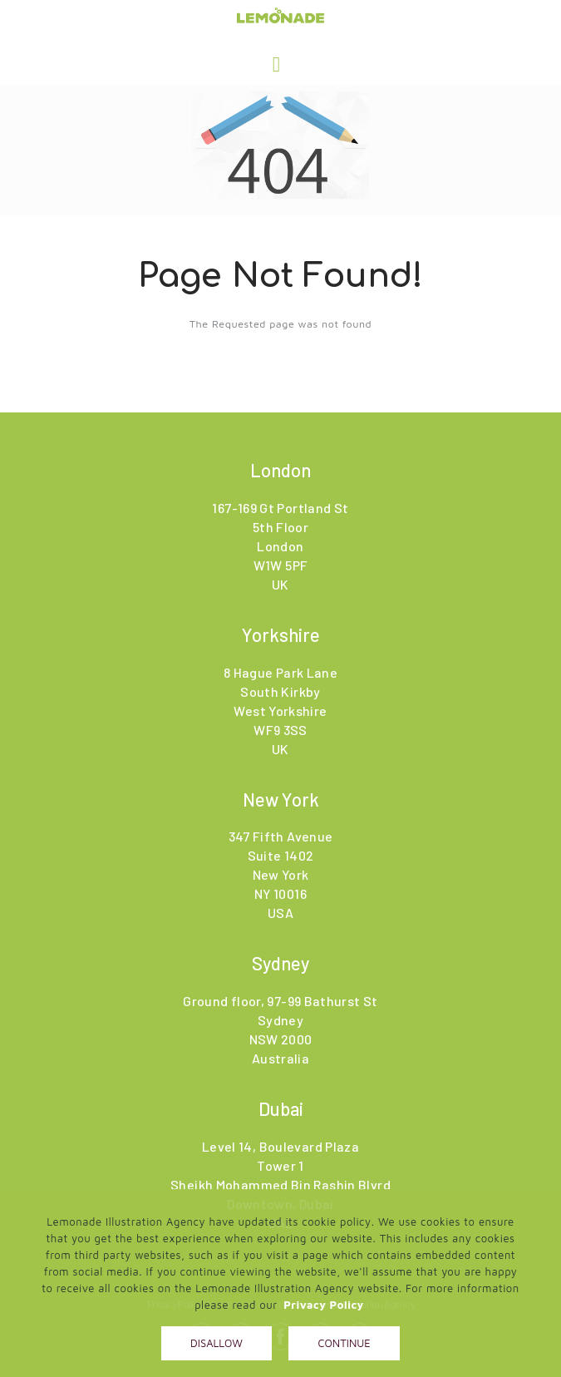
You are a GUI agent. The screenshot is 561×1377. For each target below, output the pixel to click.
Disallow (216, 1343)
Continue (343, 1343)
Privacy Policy (323, 1304)
